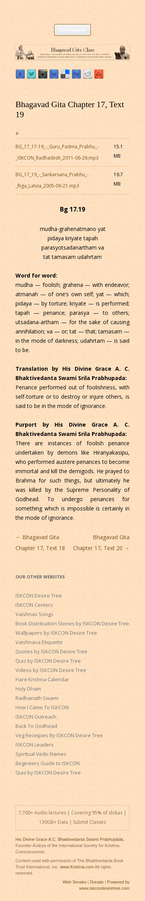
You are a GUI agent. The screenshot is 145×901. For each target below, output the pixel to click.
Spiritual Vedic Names (41, 753)
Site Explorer (72, 30)
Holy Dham (28, 688)
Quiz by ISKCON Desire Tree (48, 660)
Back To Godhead (36, 725)
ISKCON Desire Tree (38, 595)
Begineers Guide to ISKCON (47, 763)
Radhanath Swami (36, 697)
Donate (96, 882)
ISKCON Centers (34, 604)
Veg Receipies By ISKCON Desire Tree (59, 735)
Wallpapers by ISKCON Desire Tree (56, 632)
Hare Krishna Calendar (42, 679)
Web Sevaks (75, 882)
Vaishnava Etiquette (39, 642)
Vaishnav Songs (34, 614)
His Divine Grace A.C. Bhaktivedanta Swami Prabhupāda (69, 839)
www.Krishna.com (77, 867)
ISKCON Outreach (35, 716)
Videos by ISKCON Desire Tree (50, 670)
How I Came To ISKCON (42, 707)
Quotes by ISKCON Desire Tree (51, 651)
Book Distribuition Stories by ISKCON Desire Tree (72, 623)
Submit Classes (89, 822)
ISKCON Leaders (34, 744)
